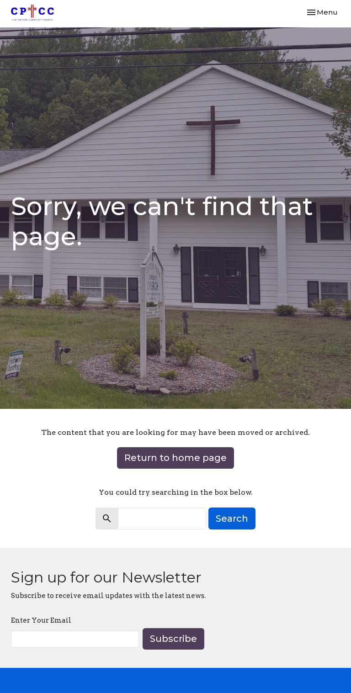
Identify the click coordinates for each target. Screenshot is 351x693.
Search (232, 518)
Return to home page (175, 457)
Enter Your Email (41, 620)
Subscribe (173, 638)
